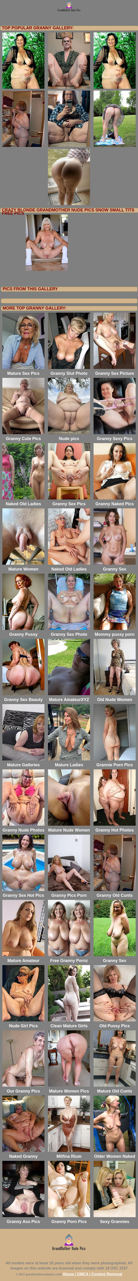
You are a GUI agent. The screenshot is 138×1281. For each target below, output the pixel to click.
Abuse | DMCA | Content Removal (92, 1274)
